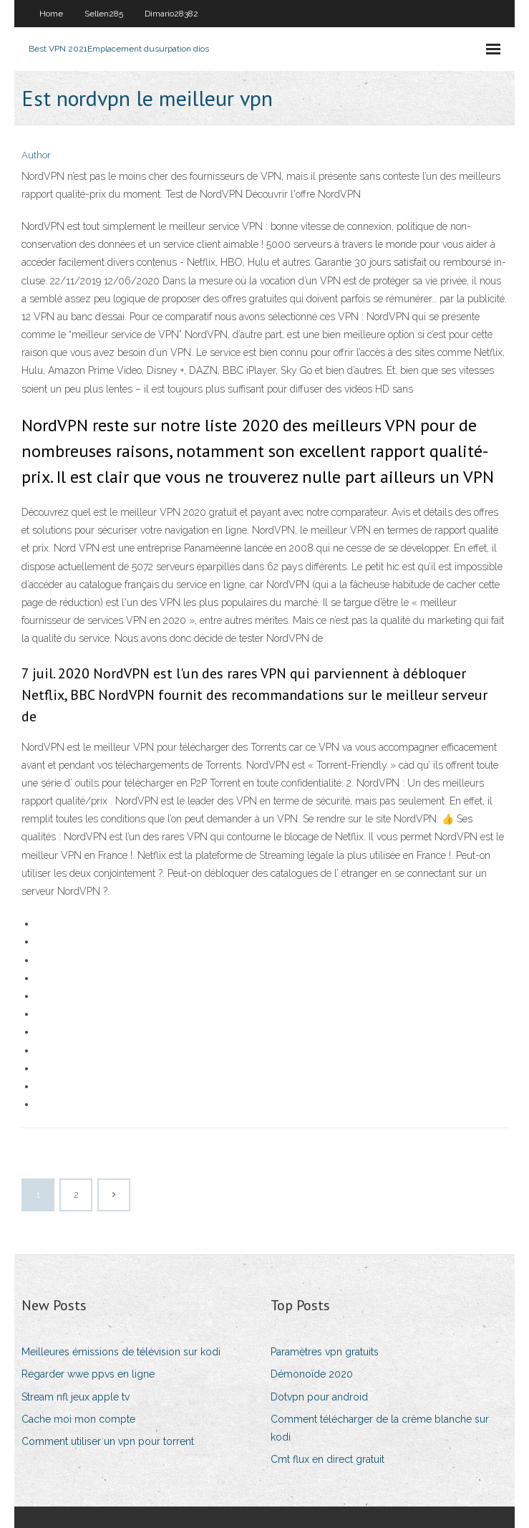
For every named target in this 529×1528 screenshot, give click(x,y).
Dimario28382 (171, 14)
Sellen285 (103, 14)
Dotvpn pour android (319, 1397)
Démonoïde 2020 (312, 1374)
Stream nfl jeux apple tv (75, 1397)
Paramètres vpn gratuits (325, 1352)
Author (36, 155)
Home (51, 14)
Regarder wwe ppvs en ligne (88, 1374)
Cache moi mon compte (78, 1419)
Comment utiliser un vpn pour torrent (107, 1441)
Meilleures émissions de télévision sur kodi (120, 1352)
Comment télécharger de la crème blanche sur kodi (380, 1428)
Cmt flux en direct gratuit (327, 1459)
